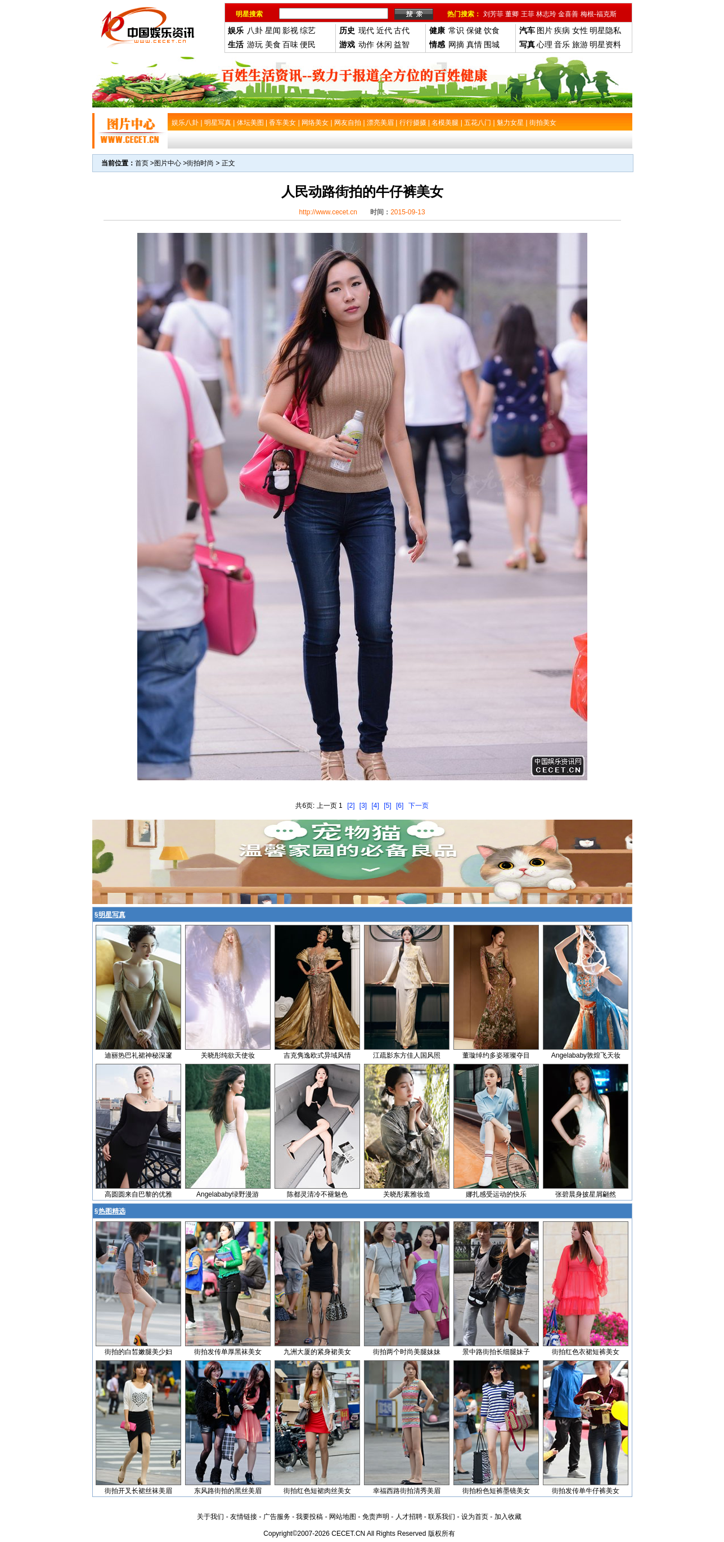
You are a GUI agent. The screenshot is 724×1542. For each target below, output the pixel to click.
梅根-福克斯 (599, 14)
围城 (492, 44)
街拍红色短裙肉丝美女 (317, 1491)
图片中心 (167, 163)
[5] (387, 806)
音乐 (562, 44)
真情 (474, 44)
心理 (544, 44)
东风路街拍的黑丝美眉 (228, 1491)
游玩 (255, 44)
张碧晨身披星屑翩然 (585, 1194)
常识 (456, 30)
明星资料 (605, 44)
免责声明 (375, 1517)
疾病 (562, 30)
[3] (363, 806)
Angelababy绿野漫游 (227, 1194)
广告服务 (276, 1517)
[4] (375, 806)
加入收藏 (507, 1517)
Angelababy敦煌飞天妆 (585, 1055)
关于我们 (210, 1517)
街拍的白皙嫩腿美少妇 (138, 1352)
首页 (142, 163)
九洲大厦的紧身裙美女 (317, 1352)
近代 (384, 30)
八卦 (255, 30)
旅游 (580, 44)
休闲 (384, 44)
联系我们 (441, 1517)
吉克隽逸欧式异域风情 (317, 1055)
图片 (544, 30)
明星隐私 (605, 30)
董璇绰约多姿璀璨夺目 (496, 1055)
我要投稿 (309, 1517)
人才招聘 (408, 1517)
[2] (350, 806)
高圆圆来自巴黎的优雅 (138, 1194)
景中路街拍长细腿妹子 (496, 1352)
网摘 (456, 44)
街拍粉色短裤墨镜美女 (496, 1491)
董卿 (512, 14)
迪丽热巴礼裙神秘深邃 (138, 1055)
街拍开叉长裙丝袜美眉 (138, 1491)
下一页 (418, 806)
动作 (366, 44)
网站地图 (342, 1517)
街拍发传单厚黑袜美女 (228, 1352)
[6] (399, 806)
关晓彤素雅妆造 (406, 1194)
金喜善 (568, 14)
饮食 (492, 30)
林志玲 (546, 14)
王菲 (527, 14)
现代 (366, 30)
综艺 (308, 30)
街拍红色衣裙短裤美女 (585, 1352)
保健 (474, 30)
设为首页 (474, 1517)
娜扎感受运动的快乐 (496, 1194)
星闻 (273, 30)
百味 (290, 44)
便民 (308, 44)
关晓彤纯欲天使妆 (228, 1055)
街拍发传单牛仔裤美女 (585, 1491)
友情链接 (243, 1517)
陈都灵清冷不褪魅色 (317, 1194)
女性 (580, 30)
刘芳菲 (493, 14)
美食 (273, 44)
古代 (402, 30)
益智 (402, 44)
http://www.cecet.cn (328, 212)
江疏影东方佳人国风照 (406, 1055)
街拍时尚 (200, 163)
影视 (290, 30)
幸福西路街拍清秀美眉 (406, 1491)
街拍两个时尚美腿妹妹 (406, 1352)
